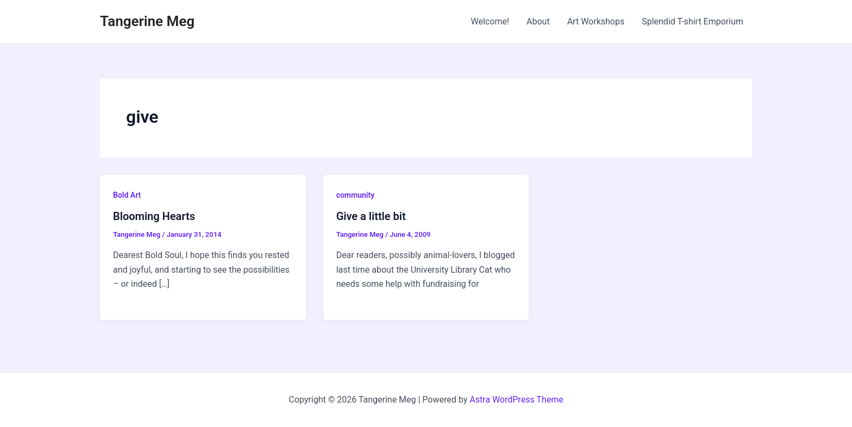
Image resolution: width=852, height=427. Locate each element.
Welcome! (490, 21)
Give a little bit (371, 216)
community (355, 195)
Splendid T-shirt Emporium (692, 21)
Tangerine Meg (147, 21)
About (538, 21)
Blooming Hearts (154, 216)
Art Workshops (596, 21)
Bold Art (127, 195)
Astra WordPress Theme (516, 399)
